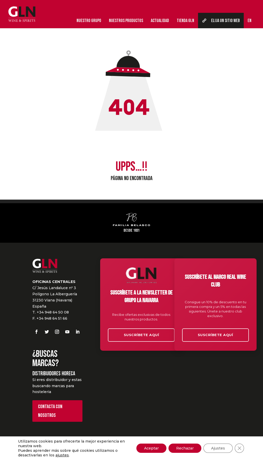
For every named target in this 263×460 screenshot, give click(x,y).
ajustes (62, 455)
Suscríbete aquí (141, 335)
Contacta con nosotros (50, 411)
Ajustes (218, 448)
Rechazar (185, 448)
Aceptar (151, 448)
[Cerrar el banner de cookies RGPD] (239, 448)
